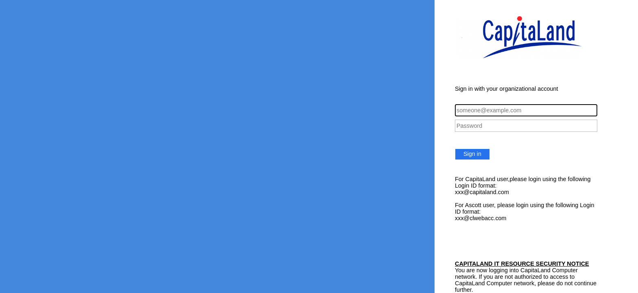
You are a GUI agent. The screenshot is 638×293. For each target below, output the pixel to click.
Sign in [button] (472, 154)
